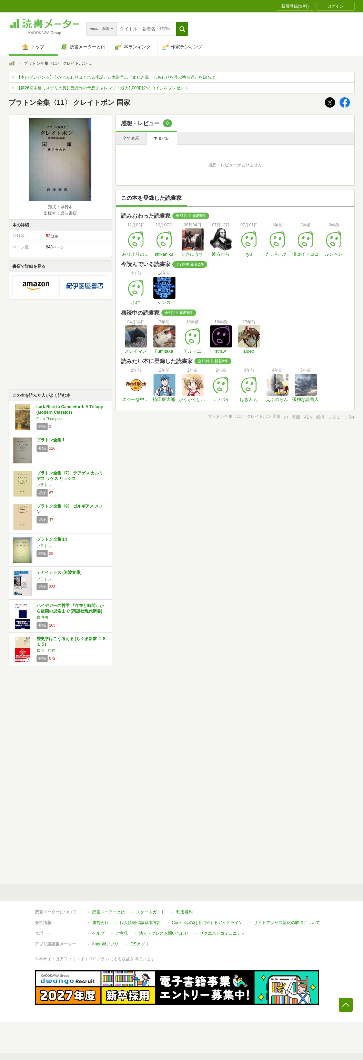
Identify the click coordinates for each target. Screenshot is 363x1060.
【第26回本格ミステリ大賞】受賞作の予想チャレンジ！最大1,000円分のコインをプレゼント (103, 88)
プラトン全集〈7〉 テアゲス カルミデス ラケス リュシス (70, 476)
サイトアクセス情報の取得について (287, 923)
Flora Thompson (50, 418)
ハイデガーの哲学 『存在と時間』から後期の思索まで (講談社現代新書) (70, 608)
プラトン (44, 485)
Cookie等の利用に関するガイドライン (207, 923)
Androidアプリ (105, 944)
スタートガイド (150, 912)
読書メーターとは (108, 912)
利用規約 (184, 912)
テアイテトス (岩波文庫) (59, 572)
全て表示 (131, 138)
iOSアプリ (139, 944)
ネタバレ (161, 138)
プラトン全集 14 (52, 539)
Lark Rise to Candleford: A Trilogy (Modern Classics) (70, 409)
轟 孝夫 (43, 617)
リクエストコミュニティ (222, 933)
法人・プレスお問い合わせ (164, 933)
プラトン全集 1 (51, 440)
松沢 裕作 (46, 650)
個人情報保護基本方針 (140, 923)
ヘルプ (98, 933)
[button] (182, 29)
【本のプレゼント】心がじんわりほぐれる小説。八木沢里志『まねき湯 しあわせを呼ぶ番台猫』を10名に (116, 77)
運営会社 (100, 923)
